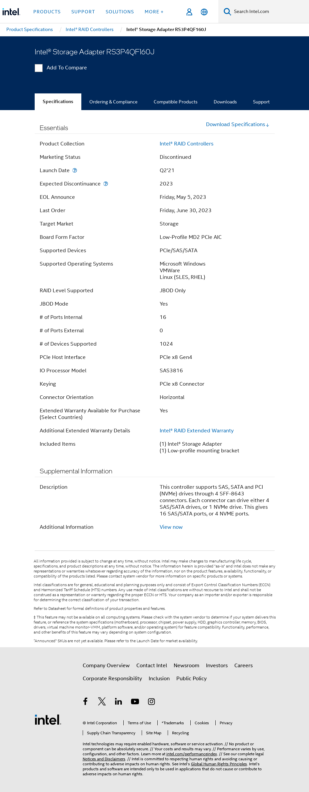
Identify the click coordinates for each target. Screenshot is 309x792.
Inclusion (159, 678)
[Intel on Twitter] (102, 703)
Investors (217, 665)
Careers (243, 665)
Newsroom (186, 665)
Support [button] (83, 12)
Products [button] (47, 12)
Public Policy (191, 678)
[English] (204, 11)
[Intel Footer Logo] (48, 719)
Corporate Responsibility (112, 678)
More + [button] (154, 12)
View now (171, 527)
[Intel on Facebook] (85, 703)
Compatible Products (176, 102)
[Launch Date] (74, 170)
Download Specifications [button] (238, 124)
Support (261, 102)
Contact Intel (151, 665)
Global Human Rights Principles (219, 763)
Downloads (225, 102)
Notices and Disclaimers (104, 758)
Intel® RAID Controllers (186, 143)
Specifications (58, 101)
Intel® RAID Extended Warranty (197, 430)
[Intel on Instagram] (151, 703)
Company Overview (106, 665)
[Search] (227, 11)
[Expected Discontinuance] (105, 183)
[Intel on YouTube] (135, 703)
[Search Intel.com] (270, 11)
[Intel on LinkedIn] (118, 703)
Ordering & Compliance (113, 102)
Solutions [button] (120, 12)
